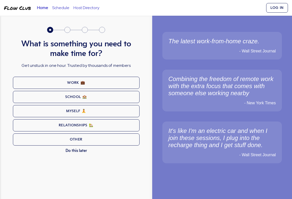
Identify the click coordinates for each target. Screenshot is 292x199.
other (76, 139)
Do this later (76, 151)
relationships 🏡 (76, 125)
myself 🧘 (76, 111)
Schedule (60, 7)
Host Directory (86, 7)
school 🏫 (76, 97)
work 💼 (76, 83)
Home (42, 7)
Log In (277, 8)
